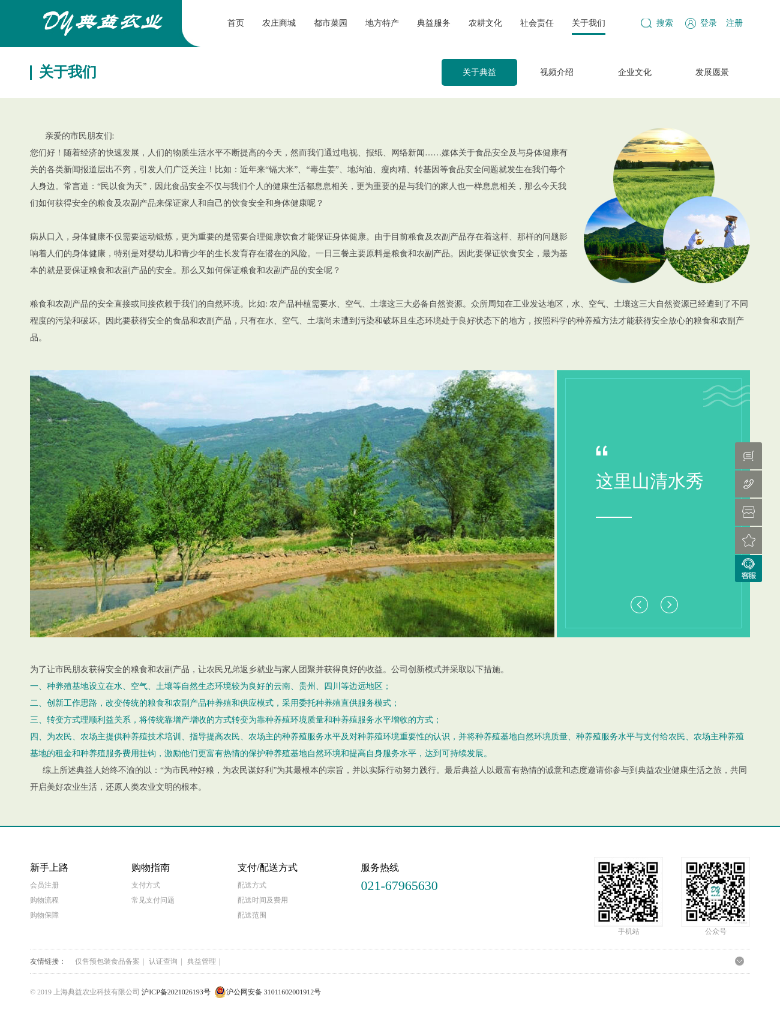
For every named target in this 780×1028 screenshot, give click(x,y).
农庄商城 (279, 23)
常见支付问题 (153, 900)
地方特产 (382, 23)
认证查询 (163, 961)
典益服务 (434, 23)
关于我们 (588, 23)
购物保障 (44, 915)
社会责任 (537, 23)
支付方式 (145, 885)
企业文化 (635, 72)
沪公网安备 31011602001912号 (268, 992)
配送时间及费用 (263, 900)
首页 (235, 23)
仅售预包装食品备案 (107, 961)
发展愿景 (712, 72)
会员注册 (44, 885)
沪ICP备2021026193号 (176, 992)
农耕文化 (485, 23)
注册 (734, 23)
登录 (708, 23)
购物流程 (44, 900)
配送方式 (252, 885)
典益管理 (201, 961)
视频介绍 (557, 72)
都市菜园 (330, 23)
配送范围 (252, 915)
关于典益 (479, 72)
